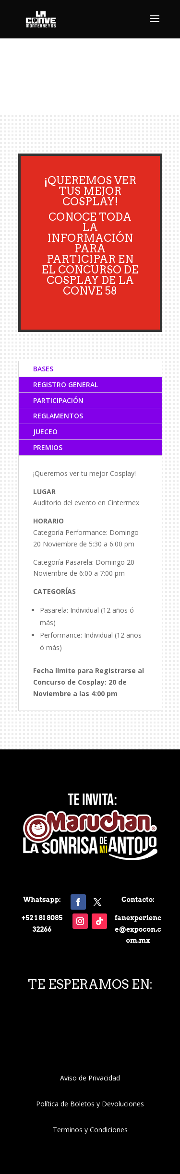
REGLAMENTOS (58, 415)
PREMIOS (47, 447)
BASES (43, 368)
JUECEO (45, 431)
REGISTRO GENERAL (65, 384)
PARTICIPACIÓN (58, 400)
